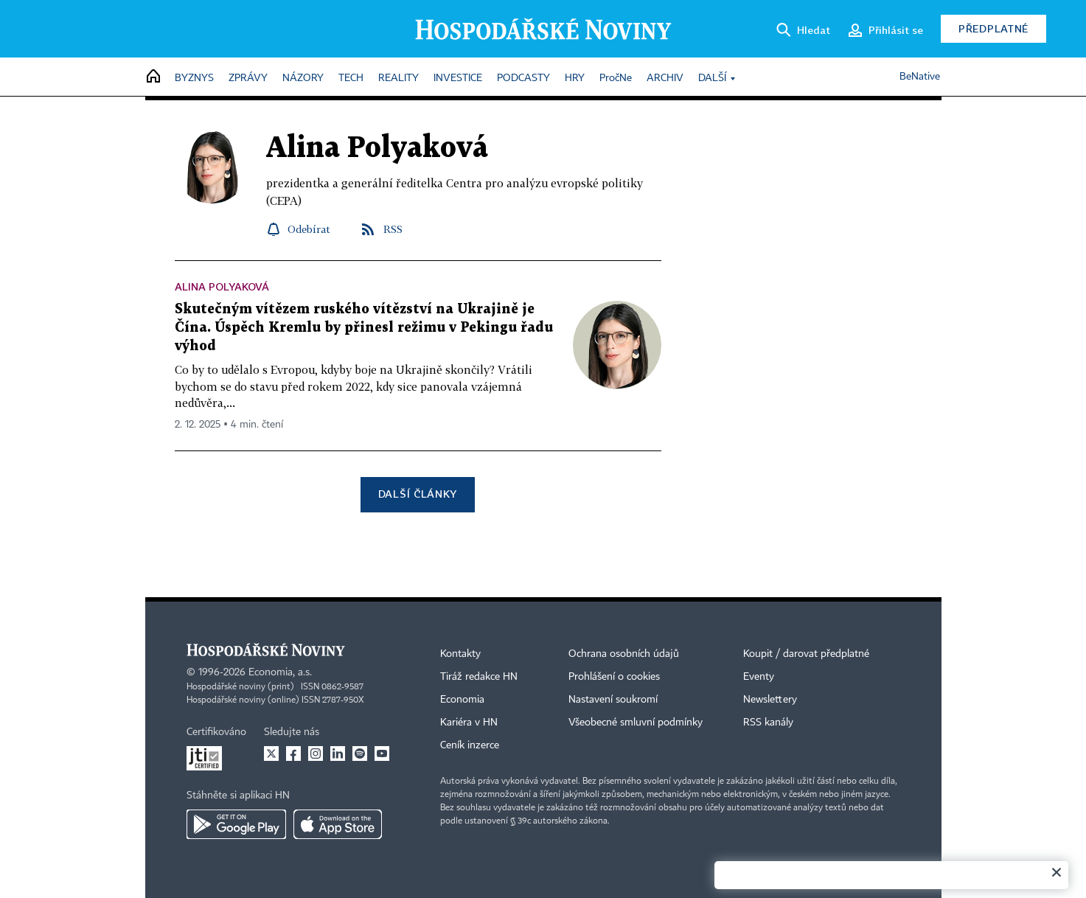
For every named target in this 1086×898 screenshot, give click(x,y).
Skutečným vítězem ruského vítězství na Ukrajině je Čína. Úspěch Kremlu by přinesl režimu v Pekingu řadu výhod (364, 327)
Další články (417, 493)
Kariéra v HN (469, 722)
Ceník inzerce (469, 745)
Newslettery (770, 700)
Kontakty (460, 654)
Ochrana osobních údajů (623, 654)
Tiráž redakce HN (479, 677)
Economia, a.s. (280, 672)
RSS (393, 229)
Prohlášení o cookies (614, 677)
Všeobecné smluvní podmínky (635, 722)
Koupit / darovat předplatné (806, 654)
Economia (462, 700)
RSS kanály (768, 722)
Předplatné (993, 28)
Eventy (758, 677)
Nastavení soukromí (613, 700)
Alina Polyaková (222, 286)
